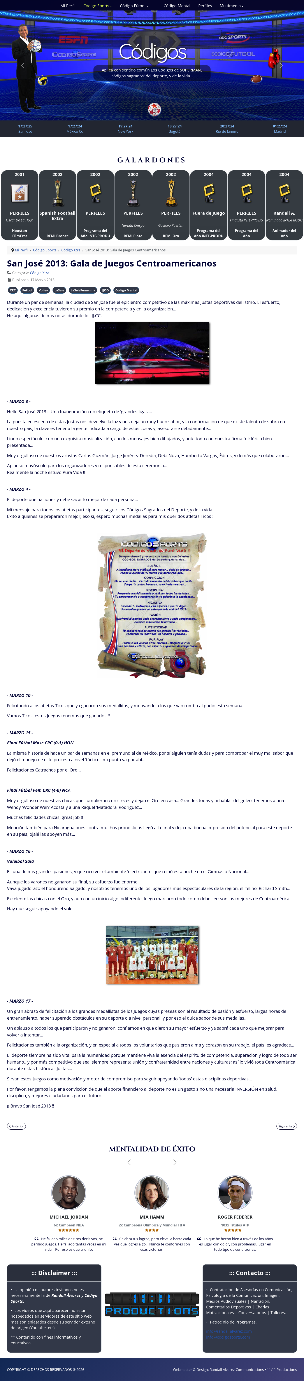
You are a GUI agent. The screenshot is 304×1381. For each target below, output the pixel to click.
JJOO (105, 290)
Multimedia (230, 5)
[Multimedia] (242, 6)
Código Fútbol (133, 5)
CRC (13, 290)
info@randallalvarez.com (229, 1331)
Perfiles (205, 5)
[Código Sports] (110, 6)
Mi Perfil (68, 5)
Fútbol (27, 290)
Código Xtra (39, 272)
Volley (43, 290)
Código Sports (96, 5)
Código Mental (177, 5)
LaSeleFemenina (83, 290)
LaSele (59, 290)
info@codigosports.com (228, 1337)
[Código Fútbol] (147, 6)
